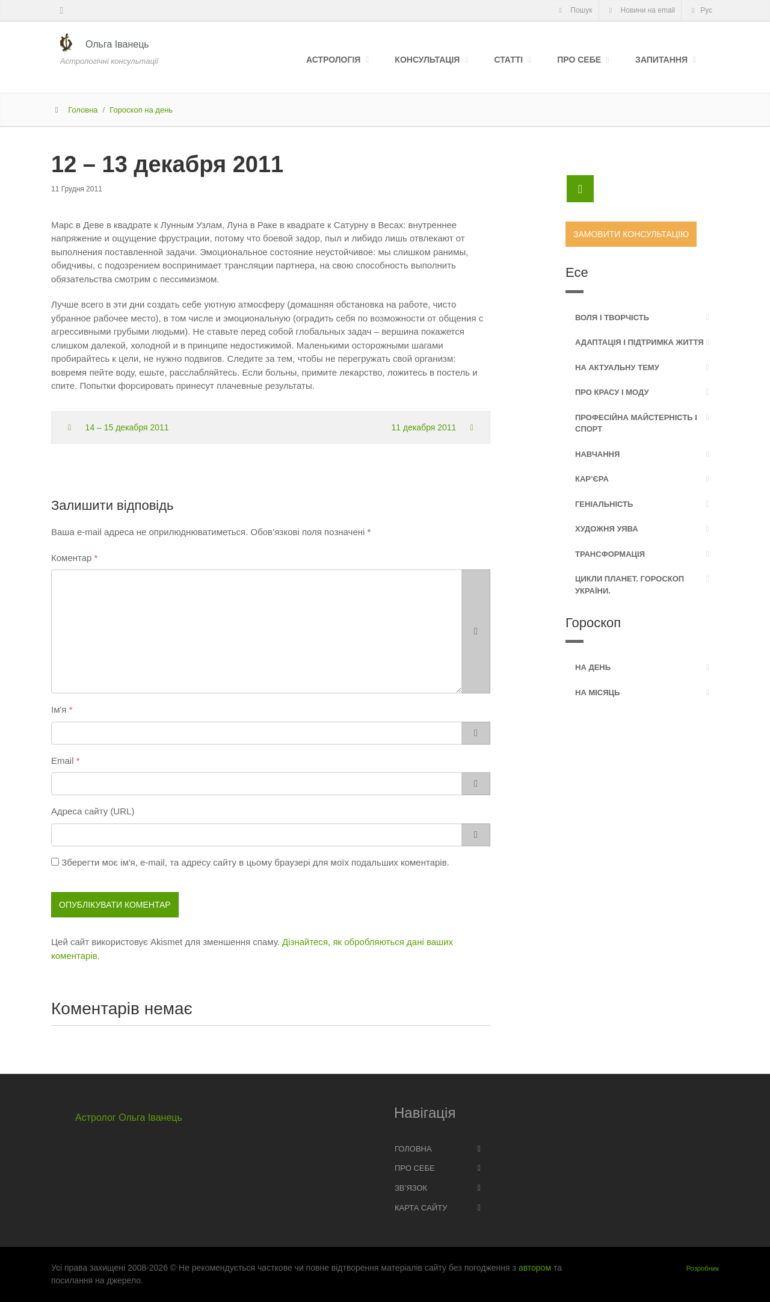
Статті (508, 59)
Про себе (579, 59)
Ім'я (58, 709)
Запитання (661, 59)
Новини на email (641, 10)
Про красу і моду (612, 392)
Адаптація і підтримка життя (639, 342)
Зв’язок (411, 1187)
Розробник (702, 1268)
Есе (576, 272)
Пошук (573, 10)
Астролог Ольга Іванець (128, 1117)
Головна (82, 109)
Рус (700, 10)
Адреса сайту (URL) (92, 811)
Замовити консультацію (631, 234)
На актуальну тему (617, 367)
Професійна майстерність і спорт (636, 423)
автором (535, 1268)
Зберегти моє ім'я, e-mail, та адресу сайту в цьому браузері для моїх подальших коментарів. (255, 862)
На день (593, 667)
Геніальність (604, 504)
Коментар (71, 558)
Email (62, 760)
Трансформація (610, 554)
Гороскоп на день (141, 109)
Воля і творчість (612, 317)
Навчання (597, 454)
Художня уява (606, 528)
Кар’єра (592, 478)
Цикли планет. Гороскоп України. (629, 584)
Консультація (427, 59)
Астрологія (333, 59)
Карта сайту (421, 1207)
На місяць (597, 692)
